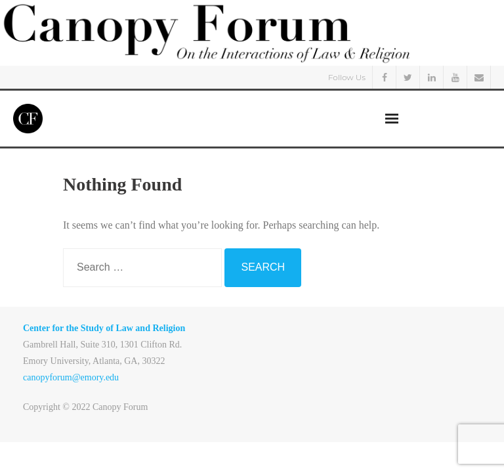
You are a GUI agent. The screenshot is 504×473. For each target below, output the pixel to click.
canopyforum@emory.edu (71, 377)
